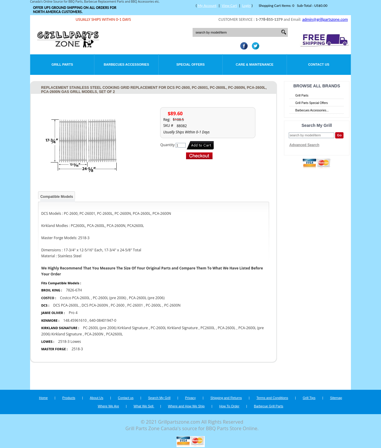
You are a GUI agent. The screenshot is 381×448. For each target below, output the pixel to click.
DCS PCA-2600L (66, 305)
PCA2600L (114, 334)
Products (68, 398)
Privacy (190, 398)
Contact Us (318, 64)
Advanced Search (304, 145)
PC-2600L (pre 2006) (109, 297)
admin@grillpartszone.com (325, 19)
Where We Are (108, 406)
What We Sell (144, 406)
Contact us (126, 398)
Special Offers (190, 64)
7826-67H (74, 290)
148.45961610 (75, 320)
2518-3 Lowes (69, 341)
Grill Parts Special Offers (311, 103)
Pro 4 (73, 312)
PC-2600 (117, 305)
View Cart (229, 5)
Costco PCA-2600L (75, 297)
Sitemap (336, 398)
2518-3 (77, 348)
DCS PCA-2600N (95, 305)
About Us (96, 398)
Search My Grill (159, 398)
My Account (207, 5)
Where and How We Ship (186, 406)
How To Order (229, 406)
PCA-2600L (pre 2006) (147, 297)
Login (246, 5)
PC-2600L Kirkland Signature (174, 327)
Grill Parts (62, 64)
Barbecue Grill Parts (268, 406)
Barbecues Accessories (126, 64)
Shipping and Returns (226, 398)
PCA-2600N (94, 334)
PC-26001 (135, 305)
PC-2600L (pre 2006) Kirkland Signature (115, 327)
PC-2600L (153, 305)
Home (43, 398)
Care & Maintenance (255, 64)
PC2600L (208, 327)
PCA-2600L (226, 327)
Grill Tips (309, 398)
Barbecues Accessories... (312, 110)
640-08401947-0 (102, 320)
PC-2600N (172, 305)
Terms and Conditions (272, 398)
